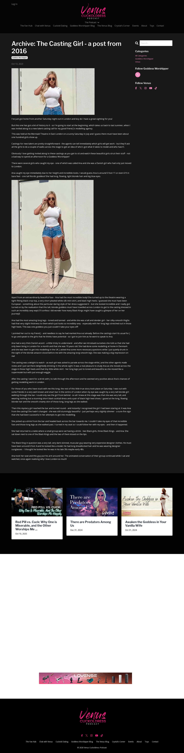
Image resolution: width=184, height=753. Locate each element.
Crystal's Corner (122, 25)
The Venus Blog (104, 25)
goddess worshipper (19, 58)
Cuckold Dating (59, 25)
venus (138, 62)
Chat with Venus (42, 25)
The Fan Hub (25, 25)
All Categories (141, 55)
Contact (161, 25)
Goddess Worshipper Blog (81, 25)
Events (136, 25)
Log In (15, 4)
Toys (152, 25)
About (145, 25)
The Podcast (92, 22)
